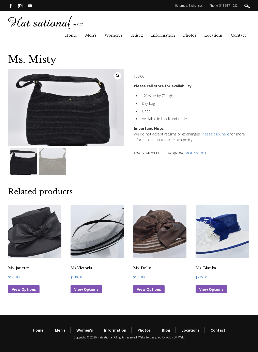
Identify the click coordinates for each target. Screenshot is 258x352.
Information (163, 35)
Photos (189, 35)
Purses (188, 152)
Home (71, 35)
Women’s (113, 35)
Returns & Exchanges (189, 5)
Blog (166, 330)
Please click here (215, 134)
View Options (24, 289)
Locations (213, 35)
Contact (238, 35)
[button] (117, 75)
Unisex (136, 35)
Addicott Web (175, 337)
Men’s (90, 35)
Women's (200, 152)
